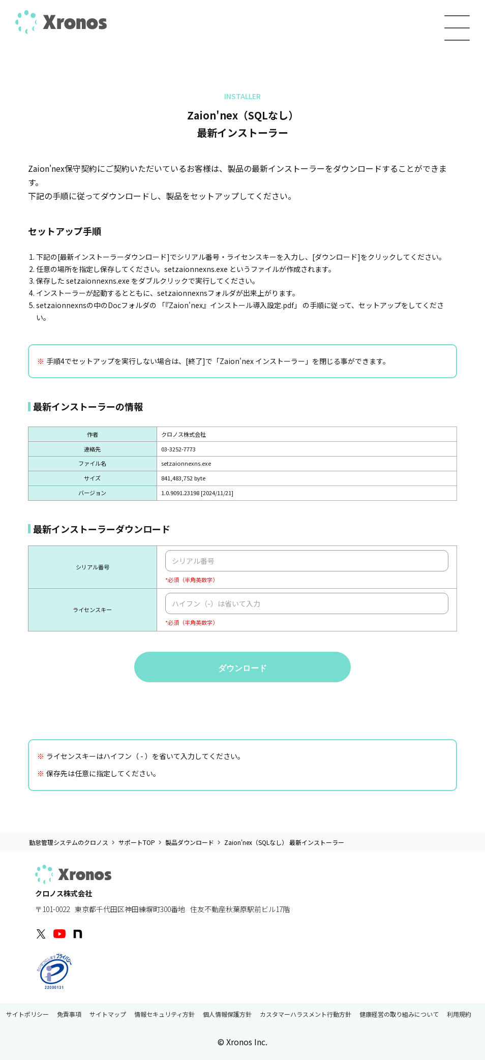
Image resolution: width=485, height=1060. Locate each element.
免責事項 (69, 1014)
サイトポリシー (27, 1014)
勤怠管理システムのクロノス (68, 842)
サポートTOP (136, 842)
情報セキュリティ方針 (164, 1014)
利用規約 (459, 1014)
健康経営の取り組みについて (399, 1014)
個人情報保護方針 (227, 1014)
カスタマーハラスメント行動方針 (305, 1014)
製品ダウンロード (189, 842)
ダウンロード (242, 668)
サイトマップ (107, 1014)
